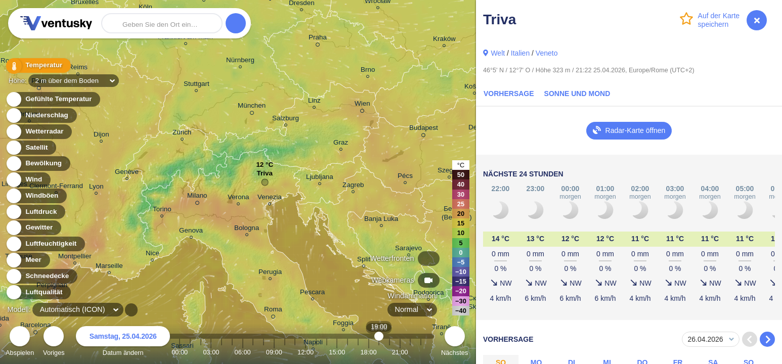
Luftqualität (38, 292)
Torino (162, 210)
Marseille (109, 267)
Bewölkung (38, 163)
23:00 (421, 352)
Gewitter (33, 227)
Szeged (449, 171)
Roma (273, 310)
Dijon (101, 135)
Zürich (181, 133)
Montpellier (75, 257)
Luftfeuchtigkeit (45, 244)
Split (363, 260)
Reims (78, 68)
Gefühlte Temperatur (53, 99)
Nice (152, 254)
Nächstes (454, 342)
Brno (368, 71)
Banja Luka (381, 220)
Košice (474, 87)
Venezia (269, 198)
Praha (318, 38)
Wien (362, 105)
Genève (127, 173)
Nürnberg (240, 61)
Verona (238, 198)
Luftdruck (35, 212)
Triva (265, 175)
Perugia (270, 273)
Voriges (54, 342)
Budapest (423, 129)
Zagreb (353, 186)
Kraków (444, 40)
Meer (27, 260)
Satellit (31, 148)
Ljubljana (319, 178)
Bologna (246, 229)
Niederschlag (41, 115)
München (252, 107)
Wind (28, 179)
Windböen (36, 196)
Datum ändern (123, 342)
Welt (498, 53)
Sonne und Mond (577, 93)
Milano (197, 197)
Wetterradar (39, 131)
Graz (340, 144)
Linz (314, 102)
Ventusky (54, 23)
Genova (191, 231)
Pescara (312, 293)
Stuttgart (196, 85)
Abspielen (20, 342)
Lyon (96, 188)
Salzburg (285, 119)
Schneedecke (41, 276)
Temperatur (38, 65)
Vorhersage (509, 93)
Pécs (405, 177)
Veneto (547, 53)
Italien (520, 53)
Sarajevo (408, 249)
